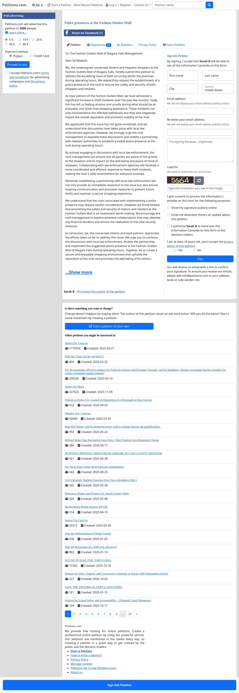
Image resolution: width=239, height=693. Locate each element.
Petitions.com (14, 4)
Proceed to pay (17, 65)
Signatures (99, 45)
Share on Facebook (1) (83, 33)
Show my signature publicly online (194, 208)
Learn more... (15, 32)
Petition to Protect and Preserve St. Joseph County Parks (97, 493)
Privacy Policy (148, 45)
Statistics (125, 45)
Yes (180, 250)
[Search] (179, 5)
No (199, 250)
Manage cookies (81, 664)
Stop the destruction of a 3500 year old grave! (91, 546)
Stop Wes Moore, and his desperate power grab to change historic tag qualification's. (113, 426)
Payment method (16, 52)
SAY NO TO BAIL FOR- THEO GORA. (88, 560)
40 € (12, 44)
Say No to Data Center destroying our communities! (94, 466)
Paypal (17, 56)
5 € (11, 40)
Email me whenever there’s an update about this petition (200, 217)
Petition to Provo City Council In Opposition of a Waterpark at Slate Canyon (108, 399)
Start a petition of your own (109, 326)
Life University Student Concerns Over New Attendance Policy (101, 480)
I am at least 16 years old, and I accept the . (200, 244)
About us (76, 672)
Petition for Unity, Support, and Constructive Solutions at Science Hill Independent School (116, 573)
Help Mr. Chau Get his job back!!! (84, 356)
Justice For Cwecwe (76, 343)
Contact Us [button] (141, 5)
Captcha (172, 167)
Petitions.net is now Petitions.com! (93, 668)
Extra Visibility (174, 45)
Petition (74, 45)
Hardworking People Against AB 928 (86, 506)
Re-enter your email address (186, 120)
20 (130, 614)
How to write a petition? (86, 655)
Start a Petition (59, 5)
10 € (25, 40)
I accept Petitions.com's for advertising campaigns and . (29, 79)
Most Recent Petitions (88, 5)
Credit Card (41, 56)
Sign (200, 259)
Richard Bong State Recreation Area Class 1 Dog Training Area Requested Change (112, 440)
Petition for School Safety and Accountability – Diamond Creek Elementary (108, 600)
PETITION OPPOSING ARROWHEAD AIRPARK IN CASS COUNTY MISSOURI (113, 453)
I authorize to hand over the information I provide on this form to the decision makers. (198, 230)
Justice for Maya (74, 386)
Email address (176, 99)
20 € (39, 40)
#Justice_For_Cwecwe (78, 413)
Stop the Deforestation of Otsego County (88, 533)
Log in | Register (118, 5)
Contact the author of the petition (101, 292)
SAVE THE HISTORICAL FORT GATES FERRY (94, 587)
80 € (25, 44)
